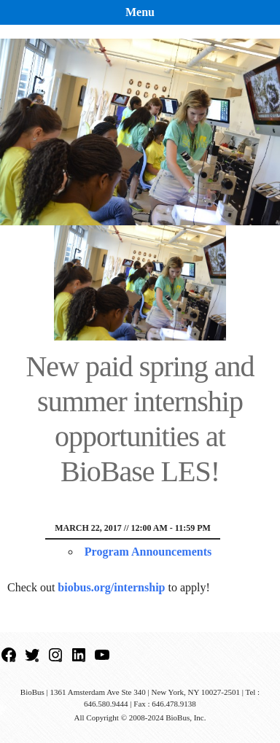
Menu (140, 12)
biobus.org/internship (111, 587)
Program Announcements (148, 551)
